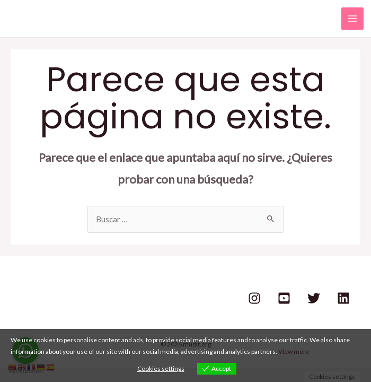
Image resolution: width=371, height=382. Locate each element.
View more (294, 351)
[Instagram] (254, 298)
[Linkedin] (343, 298)
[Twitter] (313, 298)
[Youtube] (284, 298)
